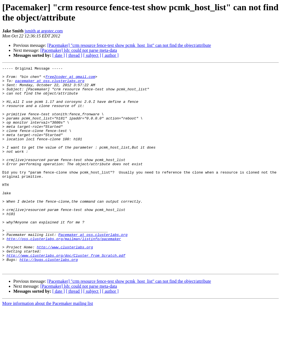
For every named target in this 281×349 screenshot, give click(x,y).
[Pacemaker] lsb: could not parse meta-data (78, 50)
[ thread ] (74, 55)
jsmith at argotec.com (44, 31)
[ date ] (58, 55)
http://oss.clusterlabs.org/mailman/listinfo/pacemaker (64, 273)
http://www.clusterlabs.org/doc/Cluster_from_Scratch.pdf (66, 293)
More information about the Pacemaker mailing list (47, 344)
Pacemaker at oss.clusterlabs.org (93, 268)
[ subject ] (92, 55)
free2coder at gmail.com (70, 79)
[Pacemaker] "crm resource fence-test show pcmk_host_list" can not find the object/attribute (129, 45)
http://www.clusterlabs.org (65, 283)
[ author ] (110, 55)
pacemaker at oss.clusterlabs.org (49, 83)
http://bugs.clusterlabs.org (48, 298)
